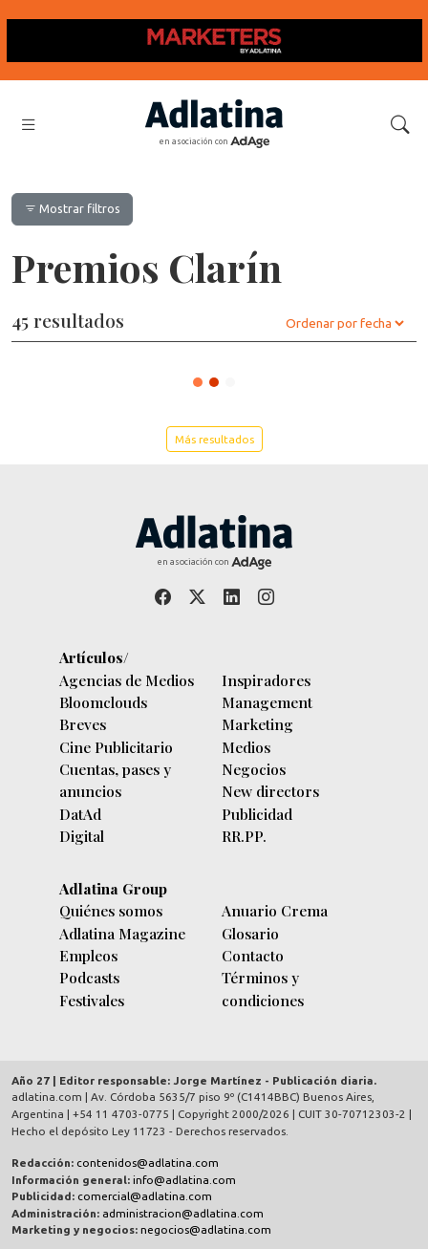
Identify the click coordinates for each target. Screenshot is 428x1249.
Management (267, 702)
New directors (270, 791)
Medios (246, 747)
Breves (82, 724)
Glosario (250, 933)
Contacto (253, 955)
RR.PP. (244, 836)
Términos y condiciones (263, 988)
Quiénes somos (110, 910)
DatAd (80, 814)
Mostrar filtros (72, 208)
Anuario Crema (275, 910)
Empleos (88, 955)
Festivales (91, 1000)
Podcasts (89, 977)
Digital (81, 836)
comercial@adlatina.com (144, 1196)
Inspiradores (266, 680)
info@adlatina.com (184, 1180)
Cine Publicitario (116, 747)
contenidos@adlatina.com (147, 1162)
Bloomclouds (103, 702)
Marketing (257, 724)
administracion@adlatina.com (183, 1213)
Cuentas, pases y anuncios (115, 780)
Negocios (254, 769)
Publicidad (257, 814)
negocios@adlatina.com (205, 1229)
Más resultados (214, 439)
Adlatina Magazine (122, 933)
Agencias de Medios (126, 680)
